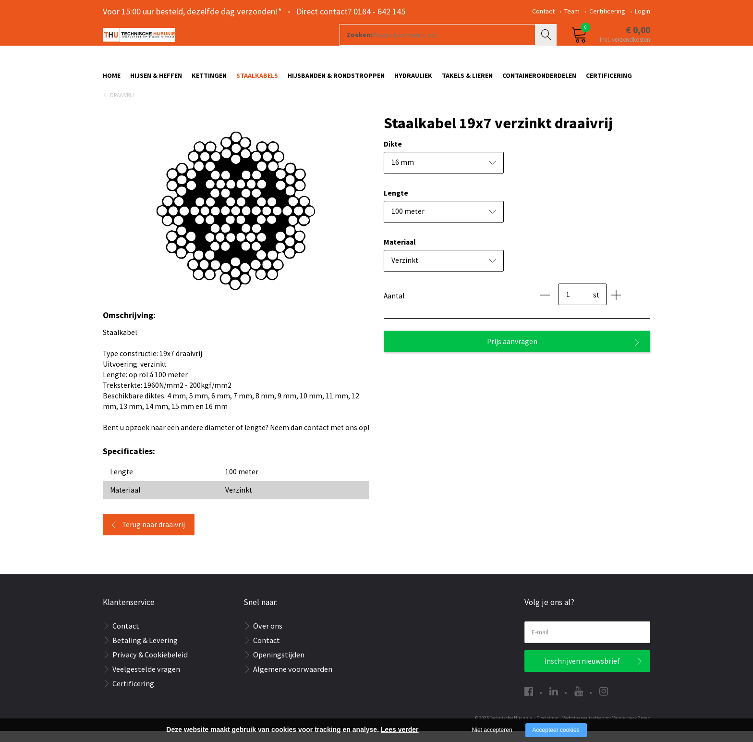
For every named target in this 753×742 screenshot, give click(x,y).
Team (572, 11)
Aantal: (395, 306)
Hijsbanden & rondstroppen (336, 80)
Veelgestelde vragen (146, 680)
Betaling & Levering (145, 651)
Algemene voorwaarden (292, 680)
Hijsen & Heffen (156, 80)
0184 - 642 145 (379, 11)
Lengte (396, 204)
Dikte (393, 155)
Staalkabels (257, 80)
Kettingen (209, 80)
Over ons (267, 637)
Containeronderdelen (539, 80)
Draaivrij (122, 106)
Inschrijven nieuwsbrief (582, 672)
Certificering (607, 11)
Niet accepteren (492, 730)
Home (112, 80)
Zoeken (547, 46)
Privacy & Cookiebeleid (150, 665)
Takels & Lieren (467, 80)
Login (642, 11)
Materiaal (399, 253)
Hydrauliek (413, 80)
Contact (543, 11)
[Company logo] (206, 46)
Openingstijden (278, 665)
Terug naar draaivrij (153, 535)
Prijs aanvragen (512, 352)
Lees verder (400, 729)
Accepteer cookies (556, 730)
